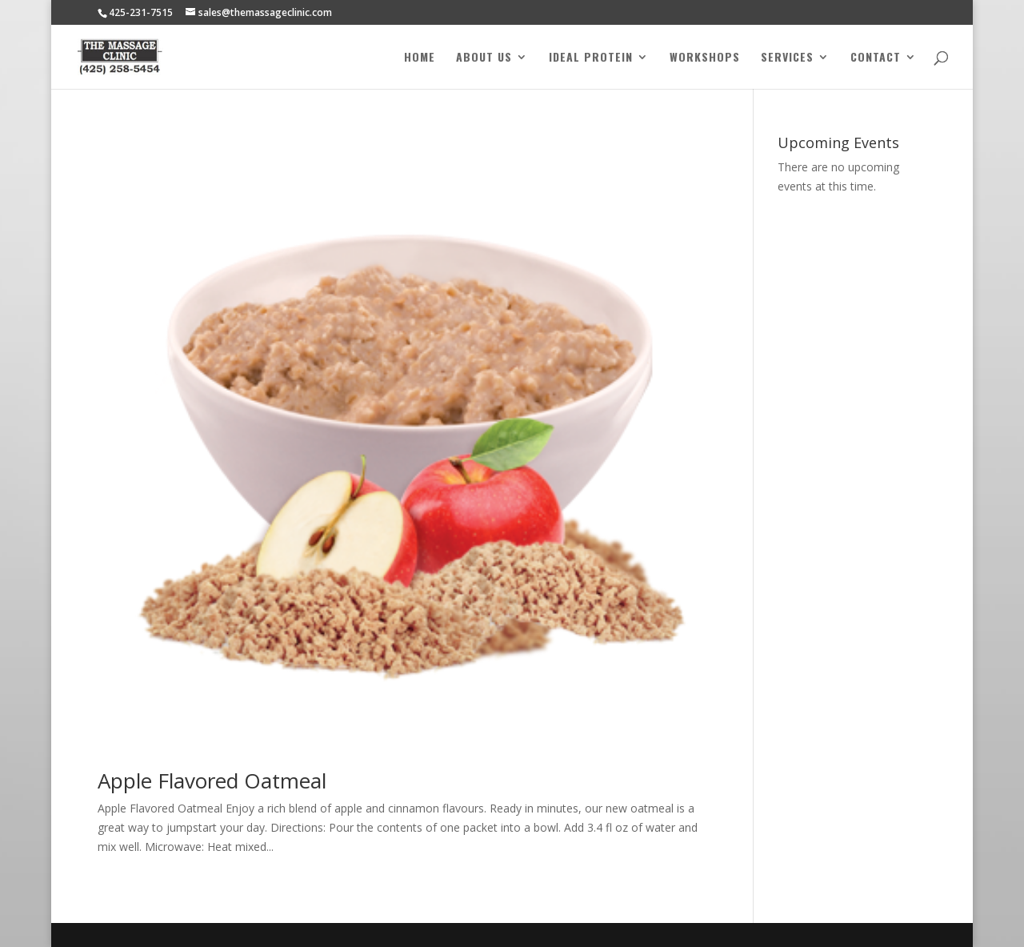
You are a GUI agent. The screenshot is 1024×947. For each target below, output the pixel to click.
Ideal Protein (591, 58)
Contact (875, 58)
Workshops (705, 58)
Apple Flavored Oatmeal (212, 780)
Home (419, 58)
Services (787, 58)
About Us (484, 58)
